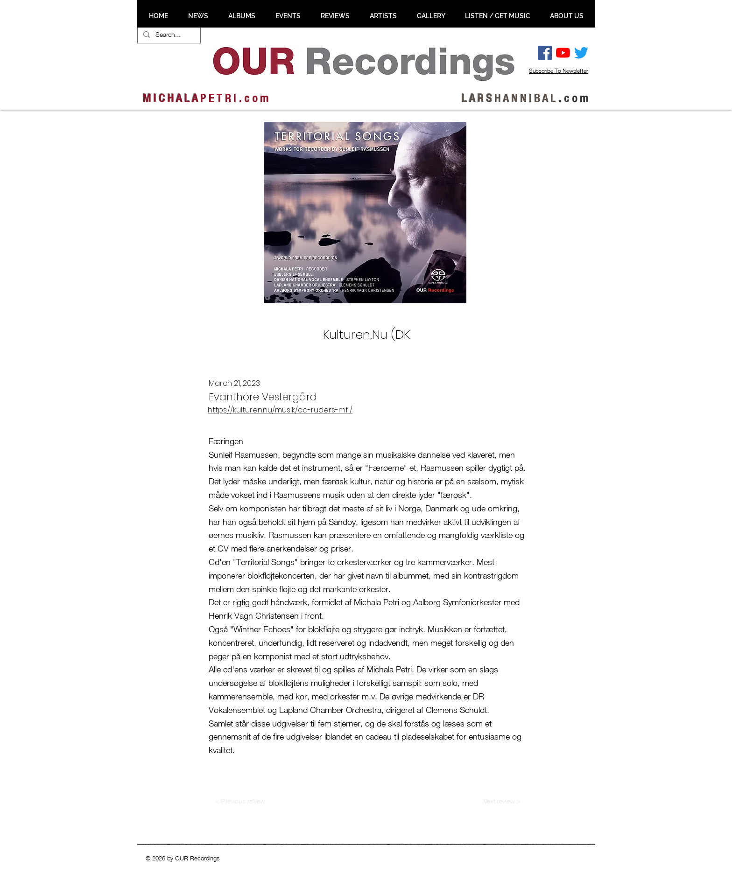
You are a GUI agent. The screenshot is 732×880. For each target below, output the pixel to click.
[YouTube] (563, 53)
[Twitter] (581, 53)
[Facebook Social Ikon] (545, 53)
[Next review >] (501, 801)
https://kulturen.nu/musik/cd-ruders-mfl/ (280, 410)
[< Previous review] (240, 801)
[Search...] (168, 34)
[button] (198, 16)
